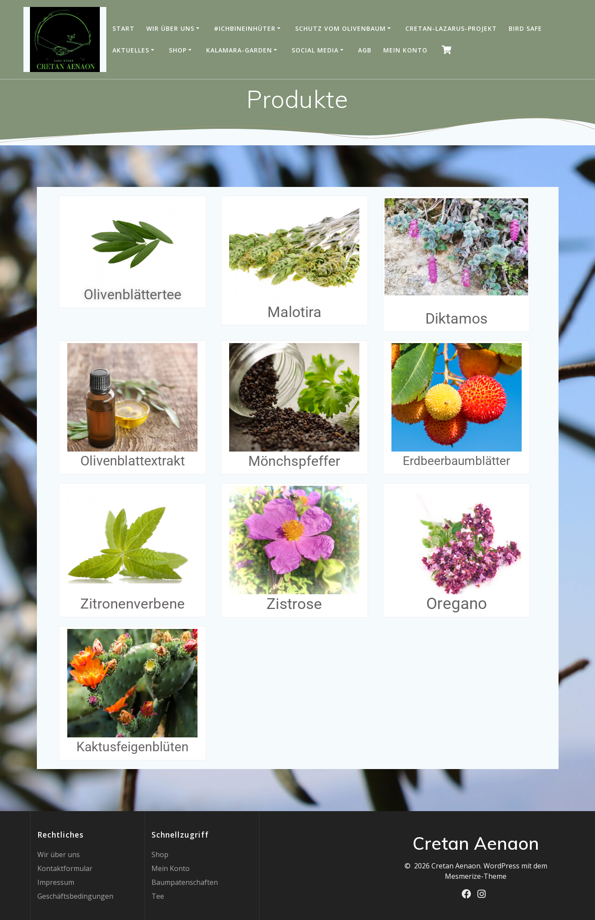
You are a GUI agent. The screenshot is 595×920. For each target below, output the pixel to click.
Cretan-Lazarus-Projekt (451, 28)
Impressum (55, 882)
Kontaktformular (64, 868)
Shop (178, 50)
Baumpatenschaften (184, 882)
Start (123, 28)
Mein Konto (405, 50)
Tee (157, 896)
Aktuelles (130, 50)
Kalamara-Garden (239, 50)
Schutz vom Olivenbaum (340, 28)
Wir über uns (170, 28)
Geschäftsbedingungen (75, 896)
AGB (364, 50)
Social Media (315, 50)
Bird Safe (525, 28)
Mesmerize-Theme (475, 876)
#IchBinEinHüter (245, 28)
